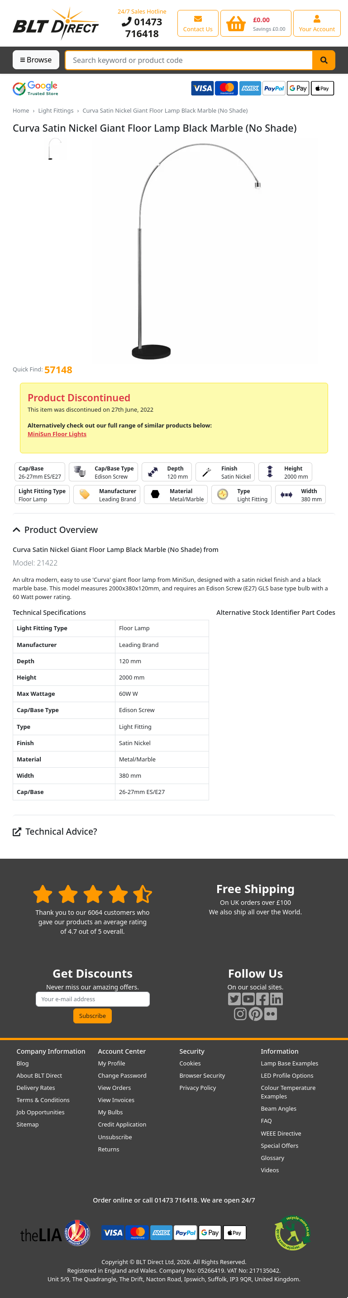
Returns (108, 1149)
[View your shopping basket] (255, 23)
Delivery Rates (36, 1088)
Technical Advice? (55, 831)
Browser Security (202, 1075)
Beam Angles (279, 1108)
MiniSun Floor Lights (57, 434)
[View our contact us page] (198, 23)
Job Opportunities (41, 1112)
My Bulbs (110, 1112)
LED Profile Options (287, 1075)
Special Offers (280, 1145)
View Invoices (116, 1100)
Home (21, 110)
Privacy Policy (198, 1088)
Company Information (51, 1051)
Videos (270, 1170)
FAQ (266, 1121)
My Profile (111, 1063)
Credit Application (122, 1124)
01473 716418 (142, 27)
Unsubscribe (115, 1137)
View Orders (114, 1088)
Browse (36, 60)
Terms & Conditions (43, 1100)
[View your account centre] (317, 23)
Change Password (122, 1075)
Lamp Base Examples (290, 1063)
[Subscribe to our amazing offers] (93, 999)
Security (192, 1051)
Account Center (122, 1051)
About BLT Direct (39, 1075)
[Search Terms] (189, 60)
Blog (23, 1063)
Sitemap (28, 1124)
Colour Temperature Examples (288, 1092)
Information (280, 1051)
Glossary (273, 1158)
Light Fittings (55, 110)
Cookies (190, 1063)
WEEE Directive (281, 1133)
